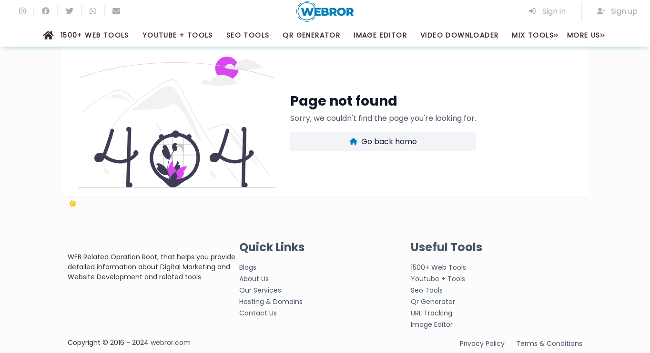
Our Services (260, 290)
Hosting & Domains (271, 301)
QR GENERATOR (311, 35)
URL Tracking (431, 313)
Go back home (383, 141)
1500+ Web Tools (438, 267)
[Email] (116, 11)
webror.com (171, 342)
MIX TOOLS (533, 35)
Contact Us (258, 313)
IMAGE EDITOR (380, 35)
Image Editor (432, 324)
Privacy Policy (482, 343)
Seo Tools (427, 290)
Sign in (547, 11)
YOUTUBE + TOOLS (177, 35)
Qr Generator (433, 301)
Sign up (617, 11)
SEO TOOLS (248, 35)
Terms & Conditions (549, 343)
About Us (254, 279)
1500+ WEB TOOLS (95, 35)
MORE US (583, 35)
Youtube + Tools (438, 279)
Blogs (247, 267)
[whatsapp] (93, 11)
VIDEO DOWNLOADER (459, 35)
